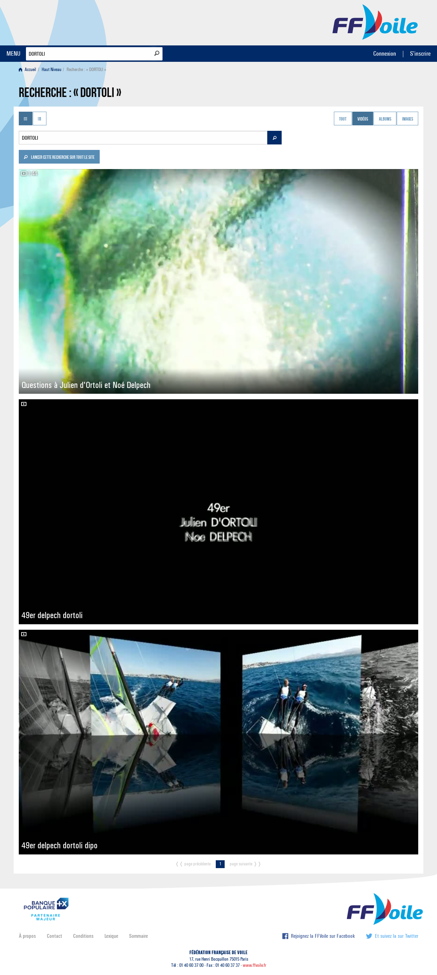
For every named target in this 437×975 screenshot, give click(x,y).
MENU (13, 53)
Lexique (111, 936)
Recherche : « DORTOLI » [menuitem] (86, 69)
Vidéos (362, 119)
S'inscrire (420, 53)
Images (407, 119)
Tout (343, 119)
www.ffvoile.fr (254, 965)
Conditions (83, 936)
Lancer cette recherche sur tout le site (59, 157)
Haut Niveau (51, 69)
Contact (54, 936)
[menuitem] (29, 69)
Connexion (384, 53)
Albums (385, 119)
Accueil (27, 69)
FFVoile (375, 21)
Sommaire (138, 936)
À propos (27, 936)
